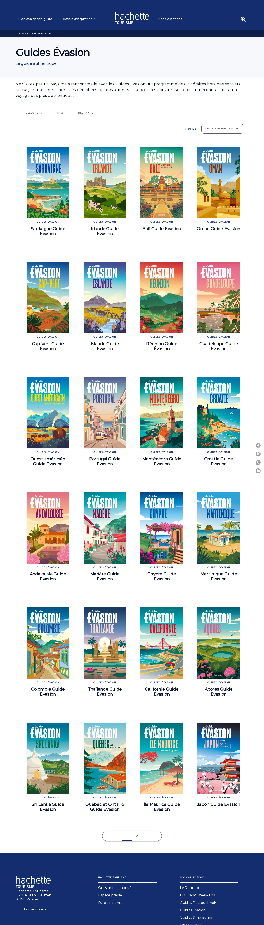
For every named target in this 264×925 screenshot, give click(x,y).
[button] (36, 113)
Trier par (190, 128)
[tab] (38, 19)
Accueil (23, 33)
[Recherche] (243, 19)
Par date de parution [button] (219, 128)
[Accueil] (132, 18)
